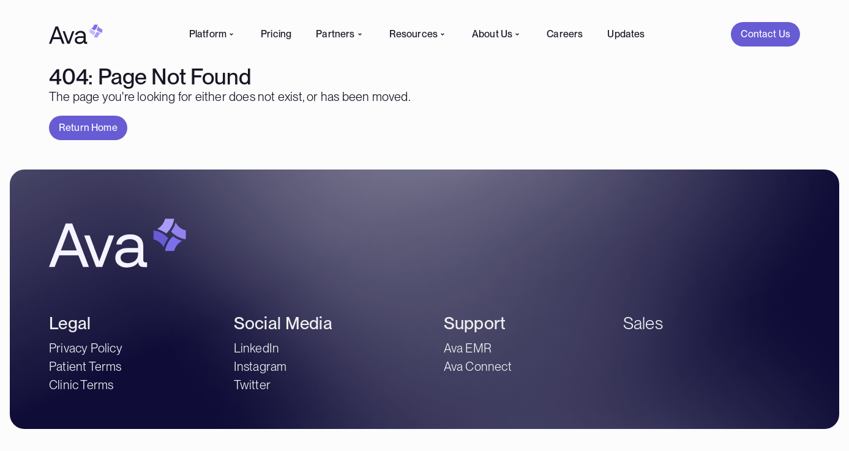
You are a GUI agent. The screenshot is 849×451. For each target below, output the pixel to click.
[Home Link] (76, 34)
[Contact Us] (765, 34)
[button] (765, 34)
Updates (626, 34)
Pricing (276, 34)
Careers (565, 34)
